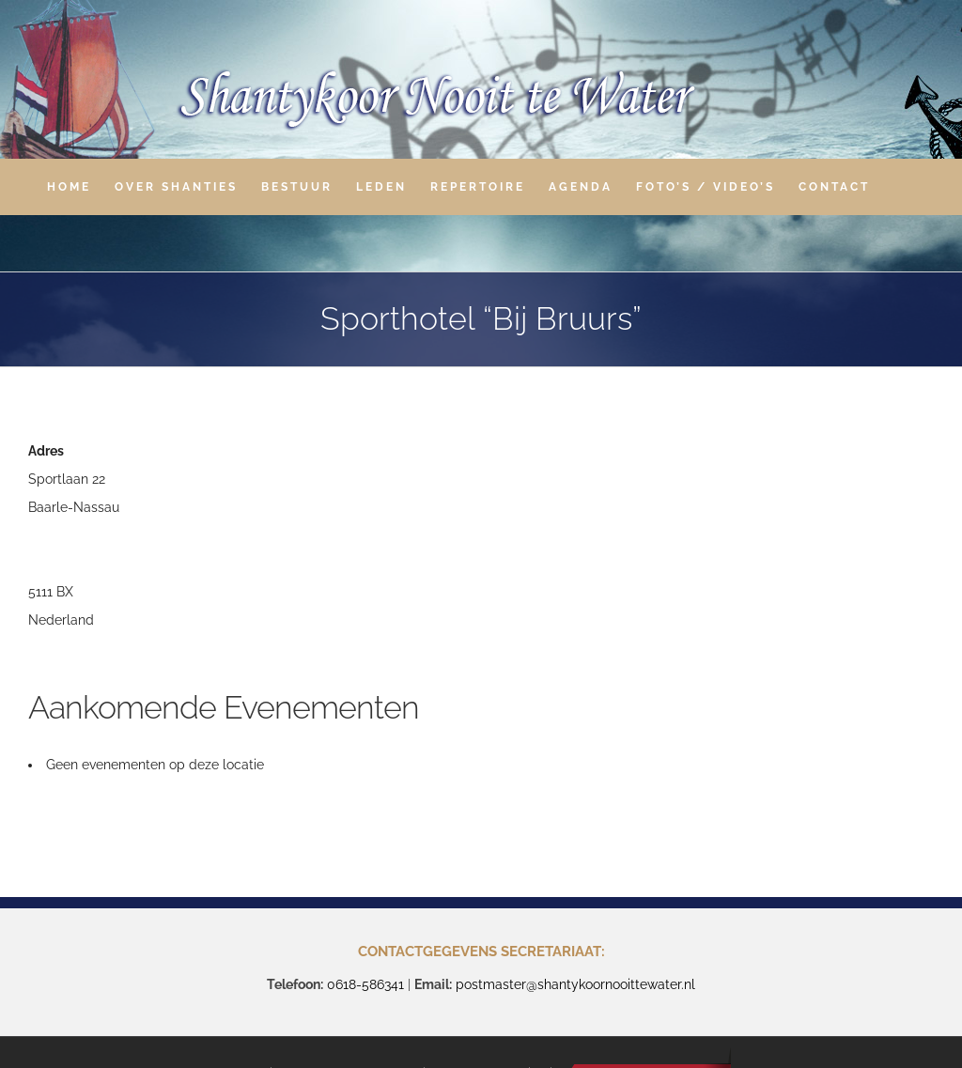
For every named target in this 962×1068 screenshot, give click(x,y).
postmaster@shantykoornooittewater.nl (575, 984)
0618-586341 (365, 984)
